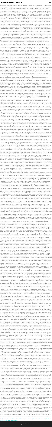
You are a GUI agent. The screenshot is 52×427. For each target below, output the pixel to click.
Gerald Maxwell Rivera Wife (15, 418)
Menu (50, 2)
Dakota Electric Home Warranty (39, 418)
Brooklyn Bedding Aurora (5, 418)
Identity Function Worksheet (27, 418)
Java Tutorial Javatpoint (12, 420)
